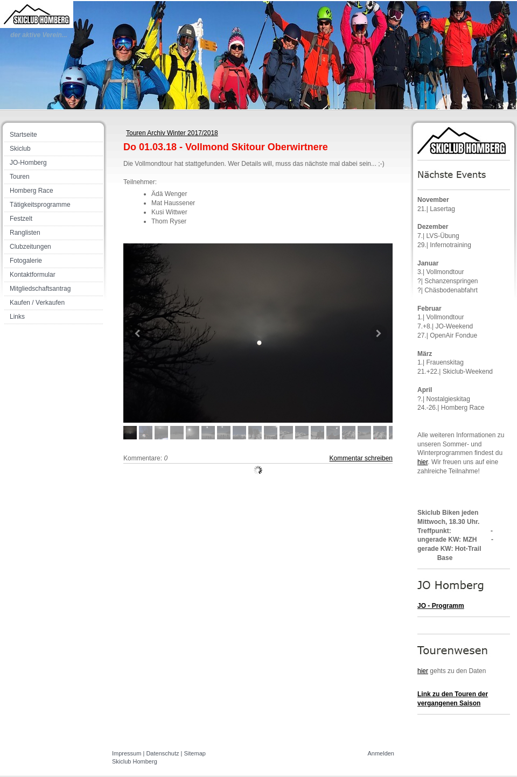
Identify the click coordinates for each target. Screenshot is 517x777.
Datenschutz (162, 753)
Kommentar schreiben (361, 458)
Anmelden (380, 753)
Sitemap (195, 753)
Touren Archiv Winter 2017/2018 (172, 133)
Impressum (126, 753)
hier (422, 462)
